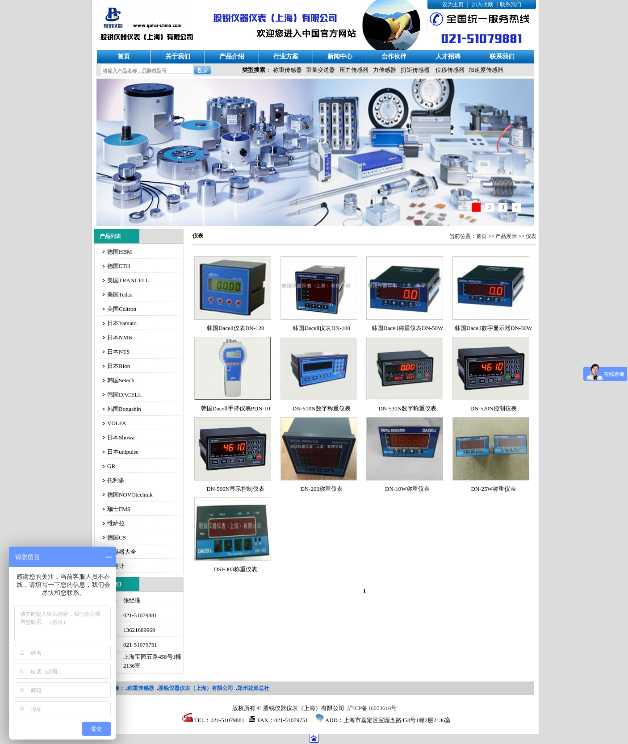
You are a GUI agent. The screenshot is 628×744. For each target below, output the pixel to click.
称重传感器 (287, 70)
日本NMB (119, 337)
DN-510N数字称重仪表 (322, 408)
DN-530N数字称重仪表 (407, 408)
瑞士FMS (118, 509)
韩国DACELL (124, 394)
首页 (123, 56)
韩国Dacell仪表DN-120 (235, 328)
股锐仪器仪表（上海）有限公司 (195, 688)
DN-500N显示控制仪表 (235, 488)
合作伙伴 (393, 56)
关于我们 (177, 56)
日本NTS (118, 351)
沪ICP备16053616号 (372, 708)
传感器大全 (121, 551)
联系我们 (510, 4)
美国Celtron (121, 308)
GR (111, 466)
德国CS (116, 537)
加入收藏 (482, 4)
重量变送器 (320, 70)
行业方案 (285, 56)
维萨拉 (116, 523)
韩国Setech (120, 380)
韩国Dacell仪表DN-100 (321, 328)
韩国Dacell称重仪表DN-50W (407, 328)
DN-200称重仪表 (321, 488)
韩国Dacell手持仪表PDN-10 (235, 408)
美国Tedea (120, 294)
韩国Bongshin (124, 408)
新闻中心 (339, 56)
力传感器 (384, 70)
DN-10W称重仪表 (407, 488)
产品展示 (506, 236)
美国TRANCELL (128, 280)
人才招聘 (448, 56)
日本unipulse (122, 451)
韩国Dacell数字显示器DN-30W (493, 328)
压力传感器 (353, 70)
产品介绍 (231, 56)
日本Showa (120, 437)
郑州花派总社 (253, 688)
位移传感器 (450, 70)
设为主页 (453, 4)
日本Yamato (122, 323)
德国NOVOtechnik (130, 494)
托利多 (116, 480)
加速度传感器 (486, 70)
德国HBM (119, 251)
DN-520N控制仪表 (493, 408)
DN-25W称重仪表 (493, 488)
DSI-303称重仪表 (235, 569)
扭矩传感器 (415, 70)
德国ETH (118, 266)
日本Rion (118, 366)
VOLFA (116, 423)
